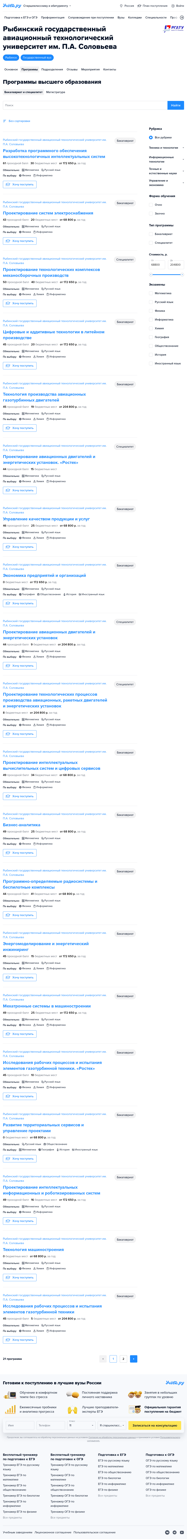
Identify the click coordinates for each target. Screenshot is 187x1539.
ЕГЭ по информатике (112, 1484)
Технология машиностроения (33, 1249)
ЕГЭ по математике (111, 1466)
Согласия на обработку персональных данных (112, 1437)
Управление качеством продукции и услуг (46, 519)
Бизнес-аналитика (21, 825)
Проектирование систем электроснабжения (48, 213)
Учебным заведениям (17, 1532)
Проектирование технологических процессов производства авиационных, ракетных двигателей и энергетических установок (55, 700)
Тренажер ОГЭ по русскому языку (69, 1467)
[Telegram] (174, 1532)
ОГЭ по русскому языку (162, 1460)
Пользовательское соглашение (95, 1532)
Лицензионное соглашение (53, 1532)
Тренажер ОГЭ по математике (62, 1477)
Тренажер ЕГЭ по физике (20, 1512)
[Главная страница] (12, 6)
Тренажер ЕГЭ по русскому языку (21, 1467)
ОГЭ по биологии (157, 1478)
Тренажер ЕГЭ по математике (14, 1477)
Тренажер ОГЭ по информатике (62, 1504)
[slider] (151, 274)
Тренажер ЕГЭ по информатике (14, 1504)
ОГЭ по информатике (160, 1484)
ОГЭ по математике (159, 1466)
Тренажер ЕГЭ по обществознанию (14, 1488)
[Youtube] (182, 1532)
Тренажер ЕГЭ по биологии (21, 1495)
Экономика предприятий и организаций (44, 575)
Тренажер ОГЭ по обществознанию (62, 1488)
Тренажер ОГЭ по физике (68, 1512)
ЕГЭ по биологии (109, 1478)
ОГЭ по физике (156, 1490)
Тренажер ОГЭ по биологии (69, 1495)
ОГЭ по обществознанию (163, 1472)
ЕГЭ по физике (108, 1490)
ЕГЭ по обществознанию (114, 1472)
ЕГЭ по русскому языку (113, 1460)
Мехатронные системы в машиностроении (47, 1006)
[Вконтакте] (167, 1532)
